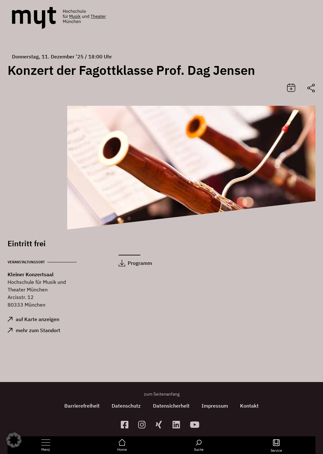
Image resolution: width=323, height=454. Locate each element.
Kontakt (250, 406)
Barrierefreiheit (81, 406)
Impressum (215, 406)
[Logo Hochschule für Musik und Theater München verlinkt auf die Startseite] (34, 18)
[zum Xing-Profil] (162, 424)
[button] (14, 440)
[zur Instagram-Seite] (144, 424)
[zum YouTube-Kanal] (196, 424)
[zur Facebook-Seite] (127, 424)
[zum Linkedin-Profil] (179, 424)
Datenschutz (125, 406)
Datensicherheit (171, 406)
